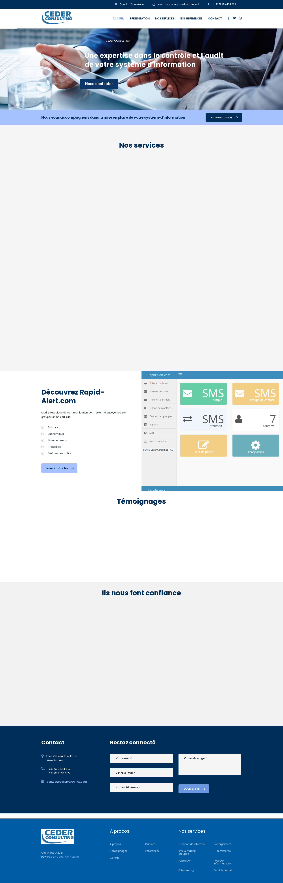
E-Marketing (186, 870)
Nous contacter (99, 83)
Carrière (150, 844)
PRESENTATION (139, 18)
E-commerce (222, 850)
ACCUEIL (118, 18)
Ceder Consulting (68, 856)
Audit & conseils (224, 870)
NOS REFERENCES (191, 18)
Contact (115, 857)
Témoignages (118, 850)
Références (152, 850)
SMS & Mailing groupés (187, 852)
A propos (115, 844)
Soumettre (195, 789)
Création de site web (191, 844)
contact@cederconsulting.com (67, 782)
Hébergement (222, 844)
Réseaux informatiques (223, 862)
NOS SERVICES (164, 18)
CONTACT (215, 18)
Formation (184, 860)
